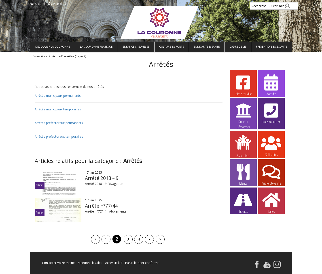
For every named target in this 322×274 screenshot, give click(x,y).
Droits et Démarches (243, 113)
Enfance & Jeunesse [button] (136, 46)
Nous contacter (271, 112)
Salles (271, 202)
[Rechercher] (287, 6)
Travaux (243, 202)
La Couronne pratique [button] (96, 46)
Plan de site (59, 4)
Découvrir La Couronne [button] (52, 46)
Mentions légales (90, 263)
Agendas (271, 85)
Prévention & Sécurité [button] (271, 46)
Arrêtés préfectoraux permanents (59, 123)
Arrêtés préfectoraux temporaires (59, 136)
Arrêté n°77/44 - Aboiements (106, 211)
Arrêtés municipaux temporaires (58, 109)
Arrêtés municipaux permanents (58, 95)
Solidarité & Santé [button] (207, 46)
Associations (243, 146)
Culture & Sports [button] (171, 46)
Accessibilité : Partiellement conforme (132, 263)
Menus (243, 174)
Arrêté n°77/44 (101, 206)
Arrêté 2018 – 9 (102, 178)
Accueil (37, 4)
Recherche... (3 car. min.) (261, 6)
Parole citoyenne (271, 174)
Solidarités (271, 145)
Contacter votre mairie (58, 263)
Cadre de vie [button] (237, 46)
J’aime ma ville (243, 85)
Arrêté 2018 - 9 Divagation (105, 183)
